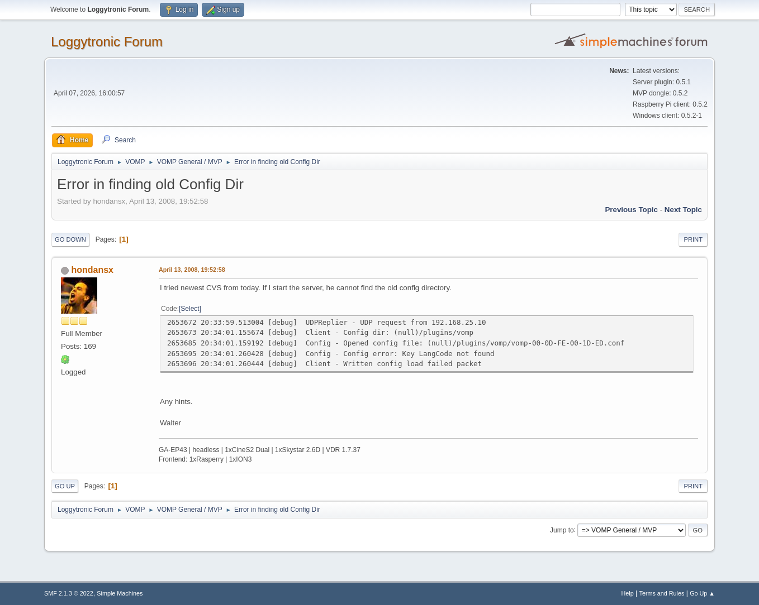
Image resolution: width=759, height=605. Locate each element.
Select (190, 309)
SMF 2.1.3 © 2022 (68, 593)
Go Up (65, 486)
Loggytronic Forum (107, 41)
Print (693, 239)
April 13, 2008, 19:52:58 (192, 269)
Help (628, 593)
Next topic (683, 209)
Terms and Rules (662, 593)
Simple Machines (120, 593)
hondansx (92, 270)
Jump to (562, 530)
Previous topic (631, 209)
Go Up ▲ (702, 593)
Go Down (70, 239)
